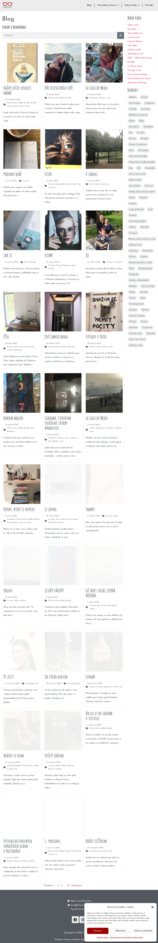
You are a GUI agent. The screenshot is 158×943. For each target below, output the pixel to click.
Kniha (132, 198)
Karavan (149, 186)
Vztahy (144, 322)
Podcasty (133, 251)
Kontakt (149, 5)
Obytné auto (135, 245)
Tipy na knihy (147, 286)
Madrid (132, 215)
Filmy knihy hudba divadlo (142, 162)
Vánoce (145, 310)
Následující (76, 885)
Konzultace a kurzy (108, 5)
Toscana (144, 292)
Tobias (132, 292)
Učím (142, 298)
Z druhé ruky (135, 333)
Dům (131, 150)
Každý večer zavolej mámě (142, 192)
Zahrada (150, 333)
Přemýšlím (148, 251)
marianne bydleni (137, 221)
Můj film (145, 227)
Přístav (132, 257)
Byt (130, 133)
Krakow (132, 203)
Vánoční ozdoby (137, 316)
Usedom (133, 310)
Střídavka (133, 274)
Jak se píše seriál (137, 174)
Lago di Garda (136, 209)
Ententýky (143, 150)
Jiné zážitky (134, 186)
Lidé (150, 209)
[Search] (120, 35)
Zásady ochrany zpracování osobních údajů (126, 937)
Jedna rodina (135, 180)
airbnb (144, 97)
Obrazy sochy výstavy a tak (142, 239)
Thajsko (133, 286)
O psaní (133, 233)
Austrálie (145, 109)
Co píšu (140, 133)
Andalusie (150, 103)
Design (132, 138)
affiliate (132, 97)
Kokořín (143, 198)
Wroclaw (133, 327)
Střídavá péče (145, 268)
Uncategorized (136, 304)
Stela (131, 268)
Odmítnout (120, 931)
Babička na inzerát (138, 115)
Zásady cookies (102, 937)
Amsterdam (134, 103)
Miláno (132, 227)
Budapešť (148, 127)
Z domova (147, 327)
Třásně (132, 298)
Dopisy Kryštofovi (138, 144)
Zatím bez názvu (137, 339)
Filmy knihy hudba (138, 156)
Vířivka (132, 322)
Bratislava (134, 127)
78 (68, 885)
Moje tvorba (132, 5)
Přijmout (98, 931)
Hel (138, 168)
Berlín (132, 121)
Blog (89, 5)
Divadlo (144, 138)
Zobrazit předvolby (143, 931)
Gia (130, 168)
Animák (132, 109)
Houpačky (150, 168)
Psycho (144, 257)
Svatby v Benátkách (139, 280)
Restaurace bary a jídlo (140, 263)
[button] (152, 907)
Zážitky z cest (135, 345)
